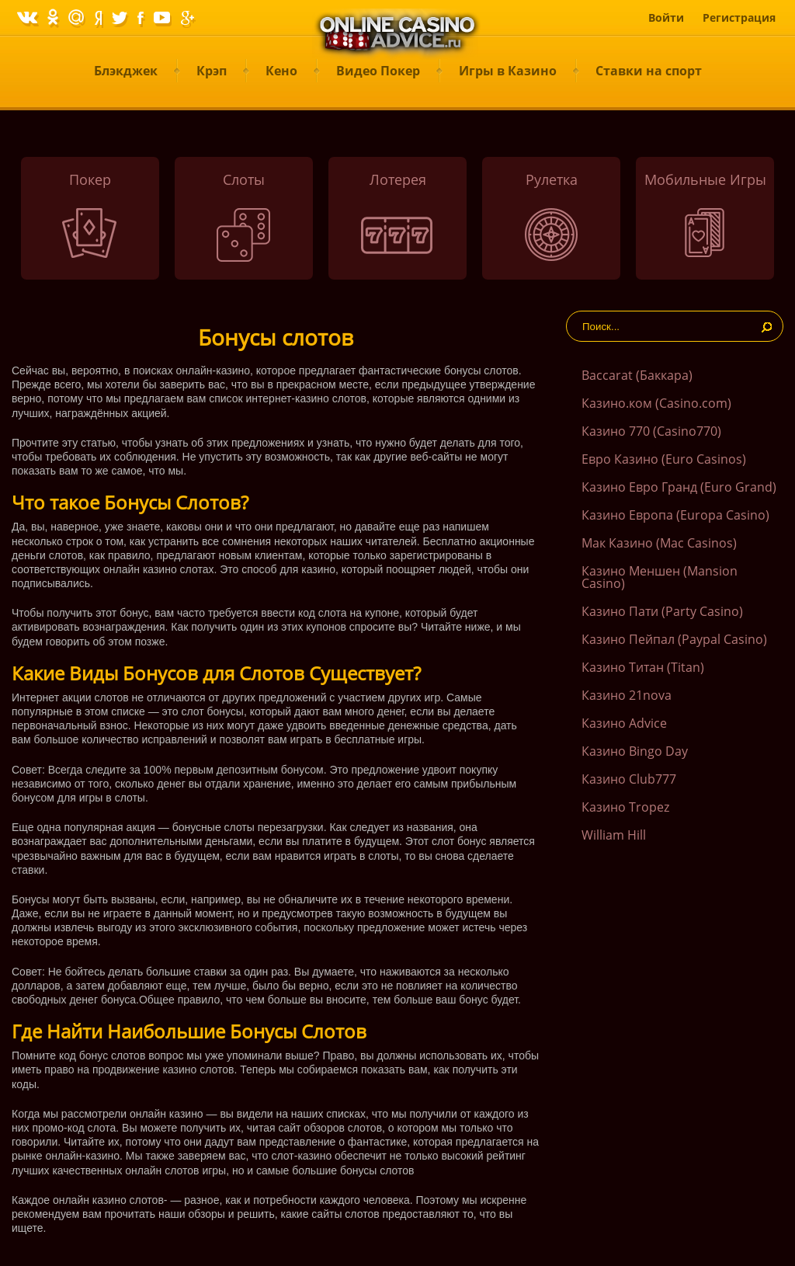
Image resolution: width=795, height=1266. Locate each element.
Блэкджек (126, 70)
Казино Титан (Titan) (642, 667)
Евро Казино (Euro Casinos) (663, 459)
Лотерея (398, 179)
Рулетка (552, 179)
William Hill (613, 834)
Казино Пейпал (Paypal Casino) (674, 639)
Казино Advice (624, 723)
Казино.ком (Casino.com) (656, 403)
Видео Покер (378, 70)
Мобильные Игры (705, 179)
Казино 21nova (626, 695)
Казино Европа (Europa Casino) (675, 514)
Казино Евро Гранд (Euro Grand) (678, 487)
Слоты (244, 179)
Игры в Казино (508, 70)
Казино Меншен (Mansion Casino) (659, 577)
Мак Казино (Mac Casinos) (659, 542)
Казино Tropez (625, 807)
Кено (281, 70)
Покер (90, 179)
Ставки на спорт (648, 70)
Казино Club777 (628, 779)
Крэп (211, 70)
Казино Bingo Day (634, 751)
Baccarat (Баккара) (637, 375)
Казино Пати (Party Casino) (662, 611)
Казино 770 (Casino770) (651, 431)
